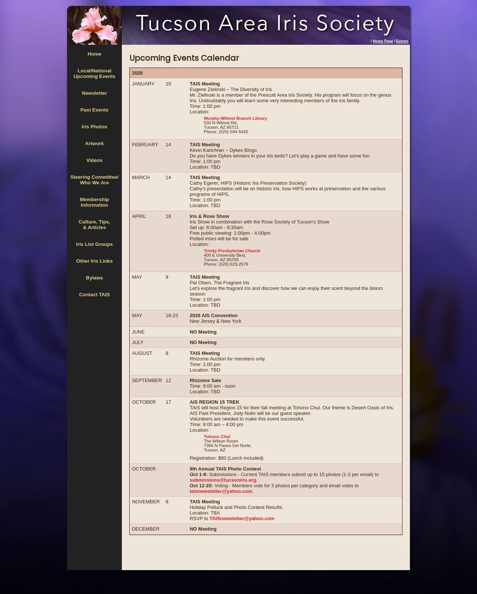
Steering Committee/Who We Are (94, 179)
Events (402, 41)
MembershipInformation (94, 202)
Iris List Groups (94, 244)
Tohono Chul (217, 436)
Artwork (94, 143)
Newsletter (94, 93)
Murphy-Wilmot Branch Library (235, 118)
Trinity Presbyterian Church (232, 250)
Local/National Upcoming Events (94, 73)
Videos (94, 160)
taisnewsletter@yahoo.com (221, 491)
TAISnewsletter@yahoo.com (241, 518)
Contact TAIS (94, 294)
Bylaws (94, 278)
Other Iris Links (94, 261)
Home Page (383, 41)
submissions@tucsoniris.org (223, 480)
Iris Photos (94, 126)
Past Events (94, 110)
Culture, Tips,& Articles (94, 224)
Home (94, 54)
